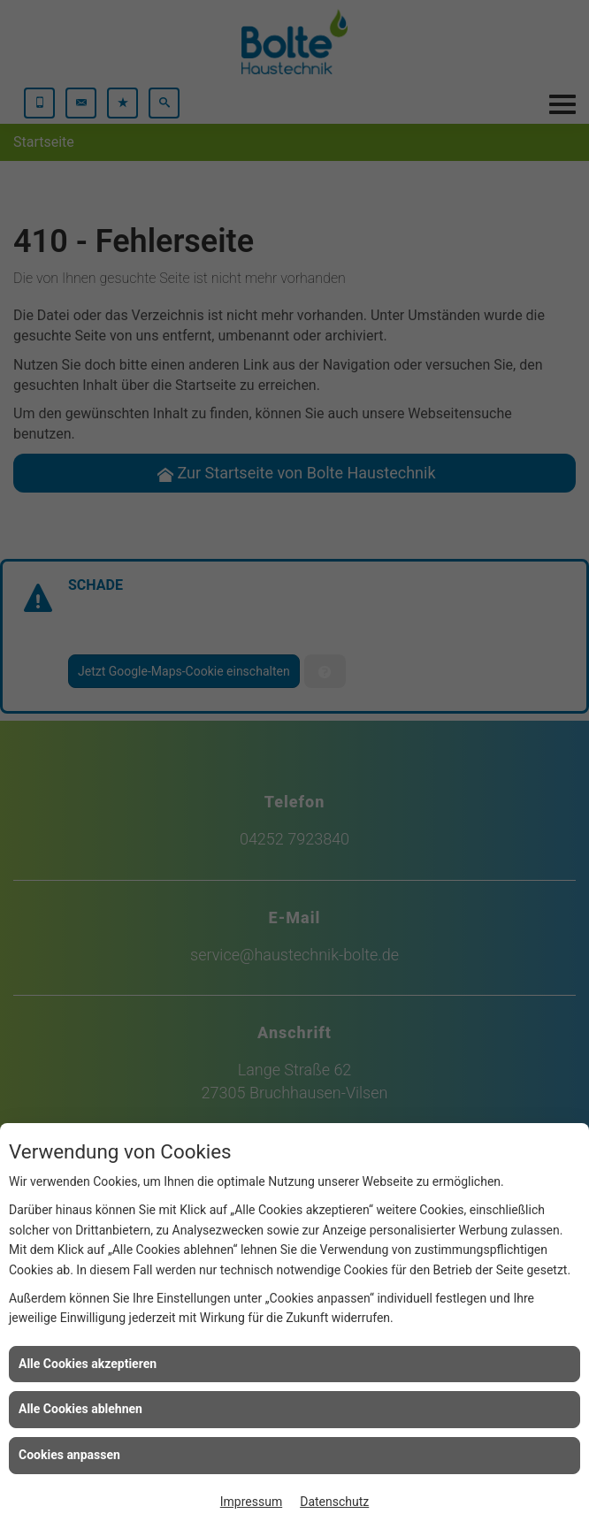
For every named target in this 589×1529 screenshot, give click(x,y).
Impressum (251, 1502)
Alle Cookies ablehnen (80, 1409)
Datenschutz (334, 1502)
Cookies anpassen (69, 1455)
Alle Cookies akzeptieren (88, 1364)
